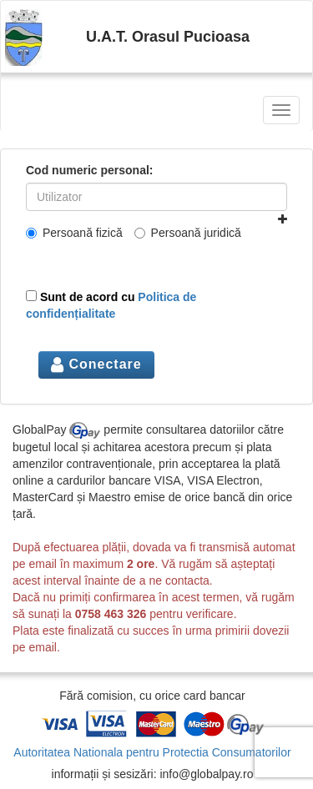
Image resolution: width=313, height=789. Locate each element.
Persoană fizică (74, 232)
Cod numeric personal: (89, 170)
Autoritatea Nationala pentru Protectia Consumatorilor (151, 752)
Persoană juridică (187, 232)
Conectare (96, 364)
